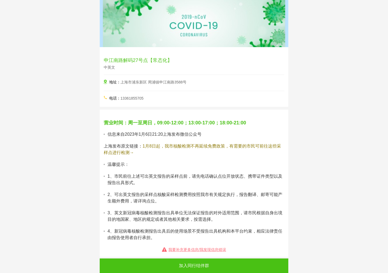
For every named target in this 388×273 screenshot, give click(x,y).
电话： (114, 98)
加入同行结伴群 (194, 265)
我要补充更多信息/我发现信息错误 (197, 249)
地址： (114, 82)
